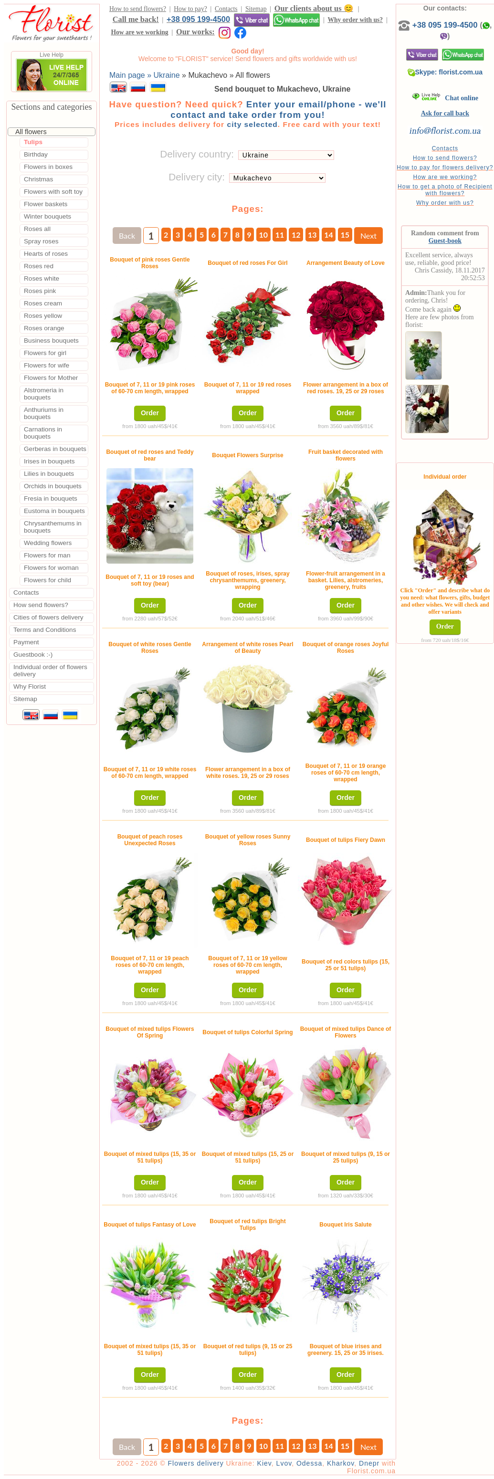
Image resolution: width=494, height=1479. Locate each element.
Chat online (445, 98)
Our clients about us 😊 (313, 8)
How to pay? (190, 8)
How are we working (139, 32)
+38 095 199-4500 (198, 19)
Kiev (264, 1463)
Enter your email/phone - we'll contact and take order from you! (278, 109)
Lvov (284, 1463)
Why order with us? (355, 19)
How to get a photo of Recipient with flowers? (445, 190)
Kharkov (340, 1463)
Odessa (309, 1463)
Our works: (195, 31)
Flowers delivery (196, 1463)
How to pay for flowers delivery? (445, 167)
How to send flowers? (137, 8)
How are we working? (445, 177)
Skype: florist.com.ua (445, 72)
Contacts (226, 8)
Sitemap (256, 8)
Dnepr (369, 1463)
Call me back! (136, 19)
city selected (252, 124)
